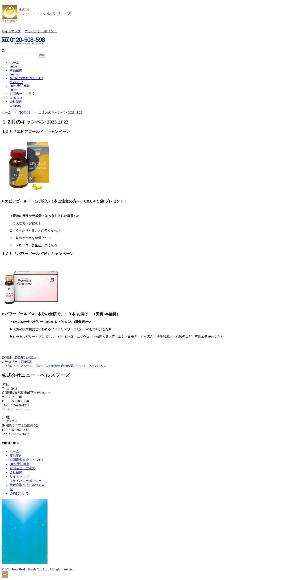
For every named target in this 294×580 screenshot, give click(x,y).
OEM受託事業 (20, 464)
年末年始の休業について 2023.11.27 (77, 366)
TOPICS (24, 112)
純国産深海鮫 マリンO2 (26, 459)
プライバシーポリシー (41, 31)
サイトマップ (11, 31)
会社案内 (16, 472)
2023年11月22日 (25, 357)
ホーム (6, 112)
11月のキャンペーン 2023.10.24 (27, 366)
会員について (19, 493)
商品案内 (16, 455)
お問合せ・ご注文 (22, 468)
